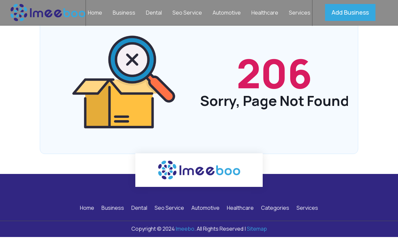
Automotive (227, 13)
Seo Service (187, 13)
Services (299, 13)
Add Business (350, 12)
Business (124, 13)
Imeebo (185, 228)
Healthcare (264, 13)
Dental (154, 13)
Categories (275, 208)
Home (95, 13)
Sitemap (257, 228)
